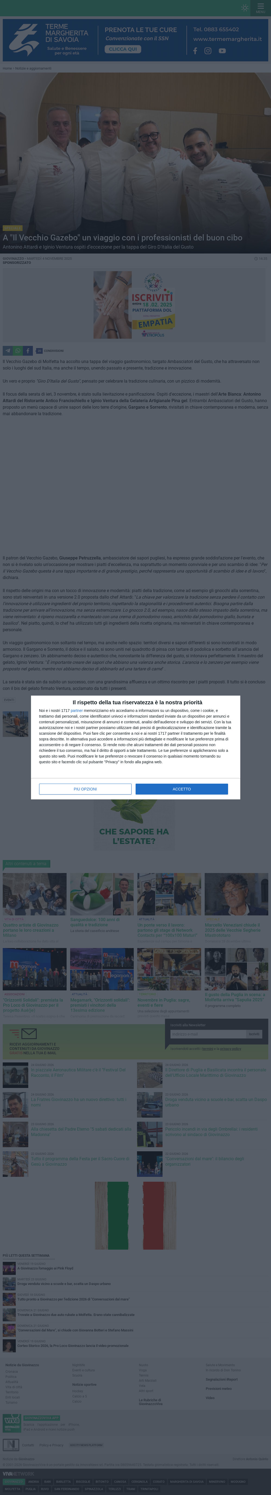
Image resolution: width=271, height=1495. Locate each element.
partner (77, 710)
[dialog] (135, 747)
